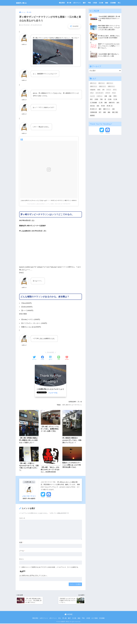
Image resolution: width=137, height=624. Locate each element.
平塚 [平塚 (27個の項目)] (101, 99)
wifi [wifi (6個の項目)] (103, 89)
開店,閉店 (62, 3)
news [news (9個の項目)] (98, 89)
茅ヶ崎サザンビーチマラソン (72, 405)
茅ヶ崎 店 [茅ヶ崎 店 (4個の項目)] (109, 105)
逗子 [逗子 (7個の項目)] (100, 112)
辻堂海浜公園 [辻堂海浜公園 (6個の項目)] (93, 112)
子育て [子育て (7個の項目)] (115, 96)
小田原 (95, 3)
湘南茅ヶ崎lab (23, 2)
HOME (68, 615)
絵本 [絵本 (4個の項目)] (118, 102)
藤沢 (84, 3)
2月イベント (77, 3)
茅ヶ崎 (69, 3)
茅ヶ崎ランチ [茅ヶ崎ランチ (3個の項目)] (93, 109)
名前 (21, 542)
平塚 (89, 3)
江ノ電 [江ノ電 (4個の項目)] (100, 102)
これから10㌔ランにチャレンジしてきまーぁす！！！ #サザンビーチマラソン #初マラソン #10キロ (48, 200)
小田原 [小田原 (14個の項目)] (96, 99)
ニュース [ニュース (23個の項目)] (92, 96)
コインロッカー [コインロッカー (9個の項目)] (99, 93)
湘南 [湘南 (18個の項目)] (106, 102)
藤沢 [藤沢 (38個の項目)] (100, 109)
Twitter (43, 497)
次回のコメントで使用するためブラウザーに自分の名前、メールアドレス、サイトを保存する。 (50, 567)
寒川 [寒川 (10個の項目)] (91, 99)
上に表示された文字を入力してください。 (33, 576)
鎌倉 (106, 3)
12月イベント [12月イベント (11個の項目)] (111, 86)
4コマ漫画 (95, 619)
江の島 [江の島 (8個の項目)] (109, 99)
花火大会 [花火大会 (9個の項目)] (92, 105)
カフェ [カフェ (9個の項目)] (114, 89)
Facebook (48, 497)
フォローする (52, 393)
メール (22, 551)
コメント (22, 518)
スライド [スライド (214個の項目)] (108, 93)
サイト (21, 559)
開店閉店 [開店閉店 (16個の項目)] (92, 115)
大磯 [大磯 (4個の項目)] (106, 96)
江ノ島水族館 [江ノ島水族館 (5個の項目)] (93, 102)
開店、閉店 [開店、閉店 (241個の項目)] (115, 112)
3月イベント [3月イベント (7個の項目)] (102, 83)
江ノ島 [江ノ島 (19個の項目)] (115, 99)
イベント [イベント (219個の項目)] (108, 89)
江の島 (101, 3)
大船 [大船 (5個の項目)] (110, 96)
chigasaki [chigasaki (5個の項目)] (92, 89)
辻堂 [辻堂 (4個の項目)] (113, 109)
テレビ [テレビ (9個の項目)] (113, 93)
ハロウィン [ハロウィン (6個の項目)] (99, 96)
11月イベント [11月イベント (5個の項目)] (102, 86)
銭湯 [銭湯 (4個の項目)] (104, 112)
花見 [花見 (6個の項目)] (98, 105)
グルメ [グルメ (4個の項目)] (91, 93)
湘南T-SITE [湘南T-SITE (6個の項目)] (111, 102)
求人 (119, 3)
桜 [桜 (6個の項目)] (105, 99)
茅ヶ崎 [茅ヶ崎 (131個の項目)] (103, 105)
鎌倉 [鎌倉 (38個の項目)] (109, 112)
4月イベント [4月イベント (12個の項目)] (110, 83)
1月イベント (53, 619)
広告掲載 (113, 3)
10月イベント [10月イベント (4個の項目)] (93, 86)
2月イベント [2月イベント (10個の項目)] (93, 83)
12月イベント (44, 619)
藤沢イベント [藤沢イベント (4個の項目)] (106, 109)
